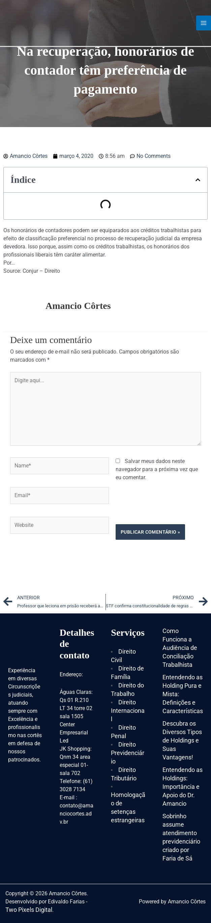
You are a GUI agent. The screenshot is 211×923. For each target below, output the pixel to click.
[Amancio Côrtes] (42, 22)
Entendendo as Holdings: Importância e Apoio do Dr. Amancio (182, 786)
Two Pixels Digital (28, 909)
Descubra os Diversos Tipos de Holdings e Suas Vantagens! (182, 740)
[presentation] (61, 559)
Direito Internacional (128, 711)
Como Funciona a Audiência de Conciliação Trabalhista (179, 647)
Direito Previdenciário (127, 753)
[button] (198, 180)
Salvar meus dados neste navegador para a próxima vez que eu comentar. (157, 469)
